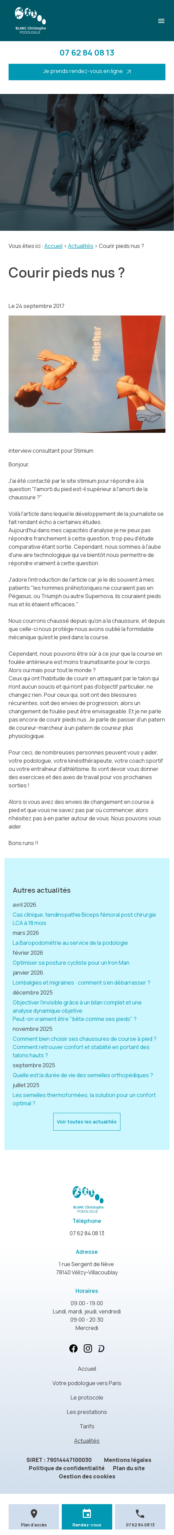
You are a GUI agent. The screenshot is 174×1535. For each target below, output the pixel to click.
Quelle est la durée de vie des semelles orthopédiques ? (83, 1075)
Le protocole (87, 1397)
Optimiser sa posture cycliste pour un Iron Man (71, 962)
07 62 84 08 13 (86, 52)
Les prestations (87, 1412)
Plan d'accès (34, 1525)
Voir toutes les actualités (87, 1121)
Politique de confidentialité (67, 1468)
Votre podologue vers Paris (87, 1383)
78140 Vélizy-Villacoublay (87, 1268)
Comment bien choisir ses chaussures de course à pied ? (84, 1039)
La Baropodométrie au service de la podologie (70, 943)
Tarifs (87, 1426)
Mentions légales (127, 1460)
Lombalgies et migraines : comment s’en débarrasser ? (81, 982)
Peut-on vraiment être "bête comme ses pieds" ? (75, 1019)
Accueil (53, 246)
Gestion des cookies (87, 1476)
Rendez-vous (86, 1525)
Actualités (80, 246)
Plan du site (129, 1468)
